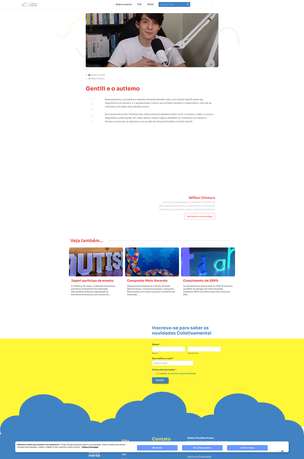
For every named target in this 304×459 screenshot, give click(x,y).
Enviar (160, 380)
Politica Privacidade (90, 447)
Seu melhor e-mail (163, 358)
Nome (156, 344)
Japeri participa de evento (92, 281)
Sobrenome (193, 353)
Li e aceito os (176, 373)
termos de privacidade (183, 373)
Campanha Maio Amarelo (147, 281)
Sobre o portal (124, 4)
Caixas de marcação (164, 369)
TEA (139, 4)
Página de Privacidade (199, 456)
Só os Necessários (202, 448)
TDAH (150, 4)
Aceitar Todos (247, 448)
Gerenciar (157, 448)
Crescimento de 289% (200, 281)
